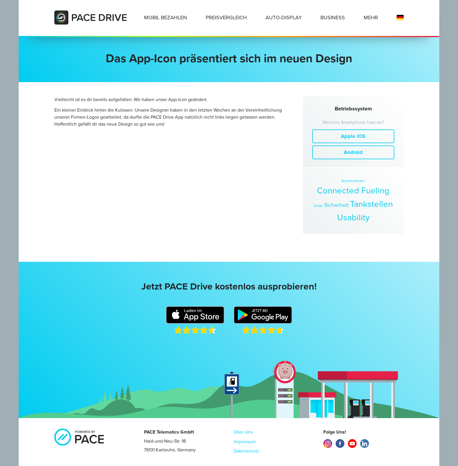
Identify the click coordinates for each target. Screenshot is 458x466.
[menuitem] (400, 18)
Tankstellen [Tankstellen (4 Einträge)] (371, 204)
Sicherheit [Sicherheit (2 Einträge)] (336, 205)
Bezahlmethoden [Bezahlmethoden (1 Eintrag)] (353, 181)
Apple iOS (353, 136)
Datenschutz (246, 451)
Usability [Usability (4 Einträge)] (353, 217)
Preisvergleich (226, 17)
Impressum (245, 441)
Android (353, 152)
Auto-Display (284, 17)
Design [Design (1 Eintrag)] (318, 205)
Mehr (371, 17)
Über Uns (243, 432)
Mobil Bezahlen (165, 17)
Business (332, 17)
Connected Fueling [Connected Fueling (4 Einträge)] (353, 190)
